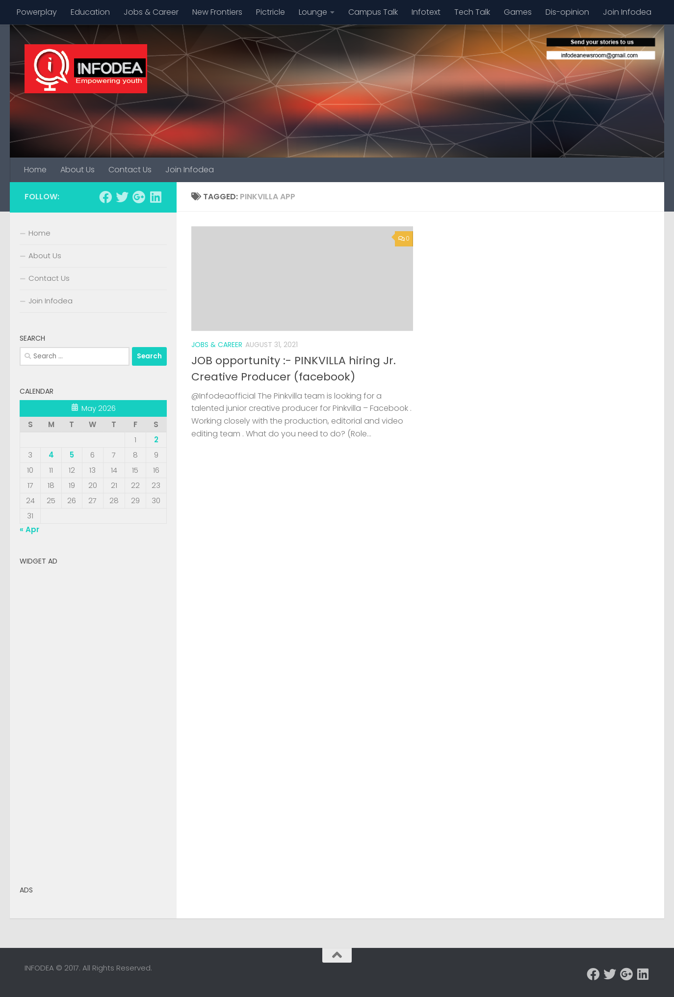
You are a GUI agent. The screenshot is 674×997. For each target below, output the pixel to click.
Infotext (426, 12)
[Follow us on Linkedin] (155, 196)
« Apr (29, 529)
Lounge (313, 12)
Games (518, 12)
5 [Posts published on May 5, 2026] (72, 455)
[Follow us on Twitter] (122, 196)
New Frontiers (217, 12)
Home (35, 169)
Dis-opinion (567, 12)
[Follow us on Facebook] (105, 196)
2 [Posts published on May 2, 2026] (156, 439)
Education (90, 12)
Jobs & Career (151, 12)
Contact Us (130, 169)
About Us (77, 169)
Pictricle (270, 12)
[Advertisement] (93, 717)
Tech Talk (472, 12)
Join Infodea (627, 12)
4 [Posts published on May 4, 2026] (51, 455)
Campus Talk (373, 12)
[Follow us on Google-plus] (138, 196)
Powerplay (37, 12)
